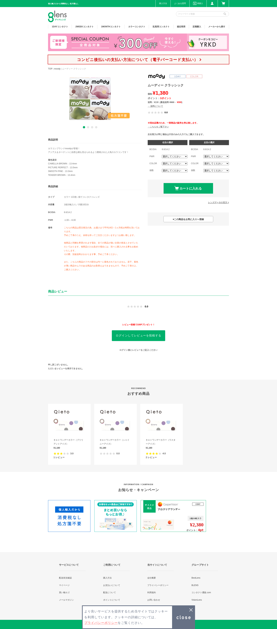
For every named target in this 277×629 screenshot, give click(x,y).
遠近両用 (181, 26)
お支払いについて (111, 585)
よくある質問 (180, 3)
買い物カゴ (64, 592)
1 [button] (84, 127)
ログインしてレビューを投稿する (138, 335)
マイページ (64, 585)
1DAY (60, 26)
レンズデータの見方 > (218, 202)
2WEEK (84, 26)
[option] (90, 98)
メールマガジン (66, 600)
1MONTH (111, 26)
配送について (109, 592)
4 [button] (96, 127)
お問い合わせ (153, 600)
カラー (136, 26)
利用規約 (151, 592)
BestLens (195, 578)
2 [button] (88, 127)
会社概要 (151, 578)
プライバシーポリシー (158, 585)
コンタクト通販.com (201, 592)
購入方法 (163, 3)
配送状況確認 (65, 578)
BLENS (194, 585)
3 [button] (92, 127)
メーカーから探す (216, 26)
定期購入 (197, 26)
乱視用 (161, 26)
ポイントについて (111, 600)
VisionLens (196, 600)
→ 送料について (155, 106)
